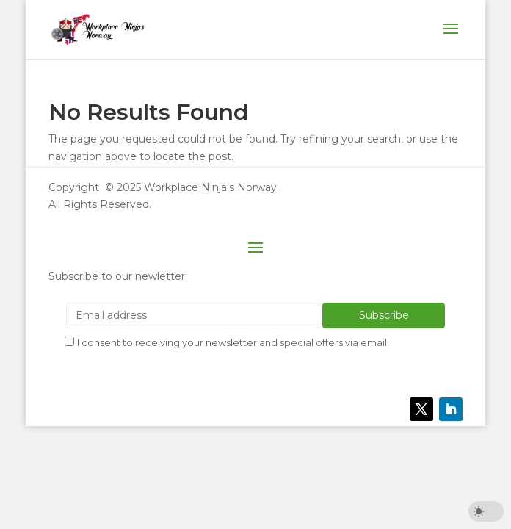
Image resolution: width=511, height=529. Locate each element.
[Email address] (192, 315)
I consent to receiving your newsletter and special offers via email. (233, 342)
